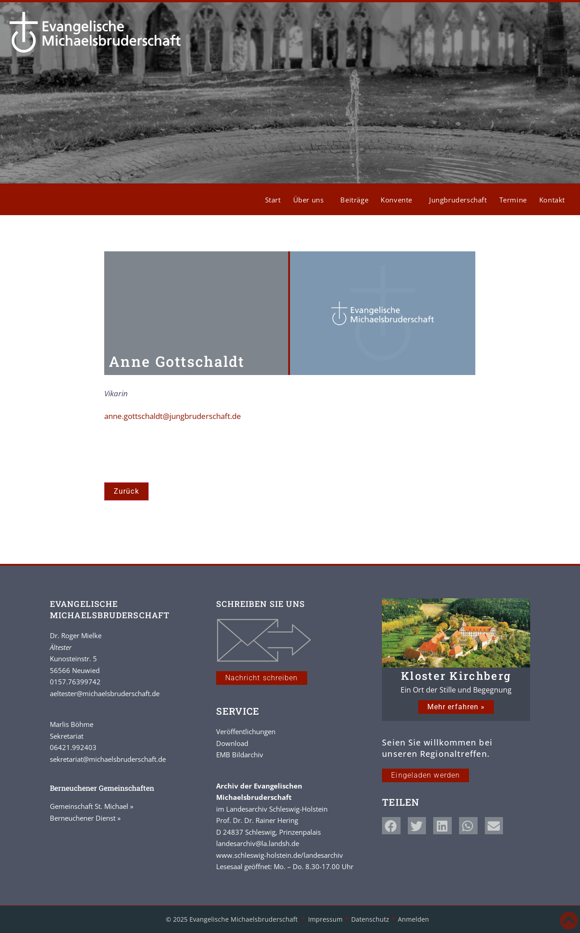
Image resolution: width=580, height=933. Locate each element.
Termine (513, 199)
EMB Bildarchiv (239, 754)
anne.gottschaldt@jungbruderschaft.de (172, 416)
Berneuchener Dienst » (85, 817)
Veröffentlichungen (246, 731)
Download (232, 743)
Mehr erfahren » (456, 706)
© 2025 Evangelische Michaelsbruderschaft (233, 919)
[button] (391, 825)
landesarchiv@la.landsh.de (257, 843)
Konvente (399, 200)
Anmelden (413, 919)
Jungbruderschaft (458, 199)
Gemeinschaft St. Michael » (91, 806)
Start (273, 199)
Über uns (311, 200)
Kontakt (552, 199)
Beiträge (354, 199)
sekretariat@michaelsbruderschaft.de (108, 759)
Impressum (325, 919)
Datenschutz (370, 919)
